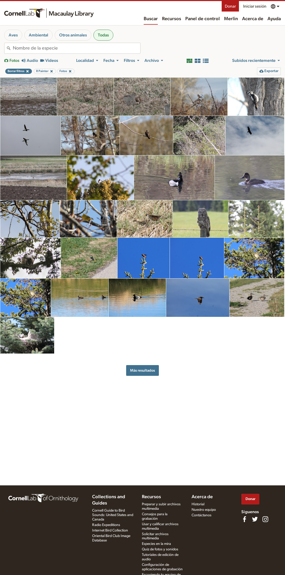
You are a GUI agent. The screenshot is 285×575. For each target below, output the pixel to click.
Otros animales (73, 35)
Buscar (151, 19)
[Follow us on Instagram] (265, 519)
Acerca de (252, 19)
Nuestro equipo (204, 510)
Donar (230, 6)
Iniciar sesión (254, 6)
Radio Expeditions (106, 525)
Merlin (231, 19)
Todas (103, 35)
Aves (13, 35)
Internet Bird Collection (110, 530)
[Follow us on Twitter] (255, 519)
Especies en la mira (156, 544)
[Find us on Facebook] (244, 519)
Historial (198, 504)
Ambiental (38, 35)
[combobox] (76, 48)
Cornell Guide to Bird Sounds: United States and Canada (112, 515)
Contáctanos (201, 515)
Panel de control (202, 19)
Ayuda (274, 19)
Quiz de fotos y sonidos (160, 549)
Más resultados (142, 370)
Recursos (171, 19)
